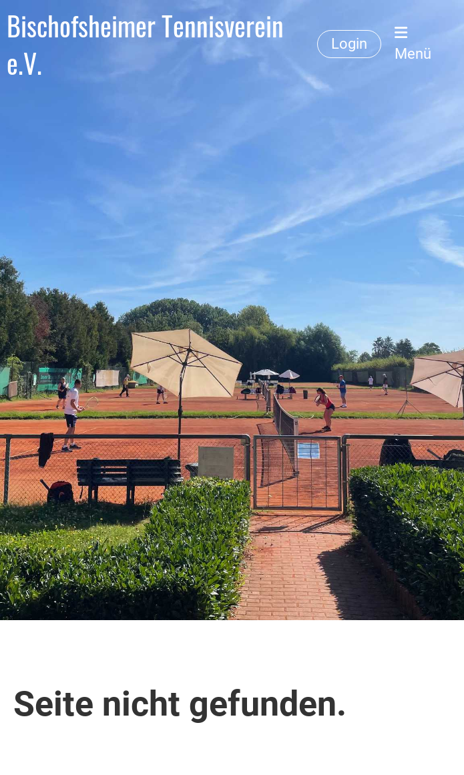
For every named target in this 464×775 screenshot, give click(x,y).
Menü (413, 43)
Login (349, 43)
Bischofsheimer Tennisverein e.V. (145, 44)
